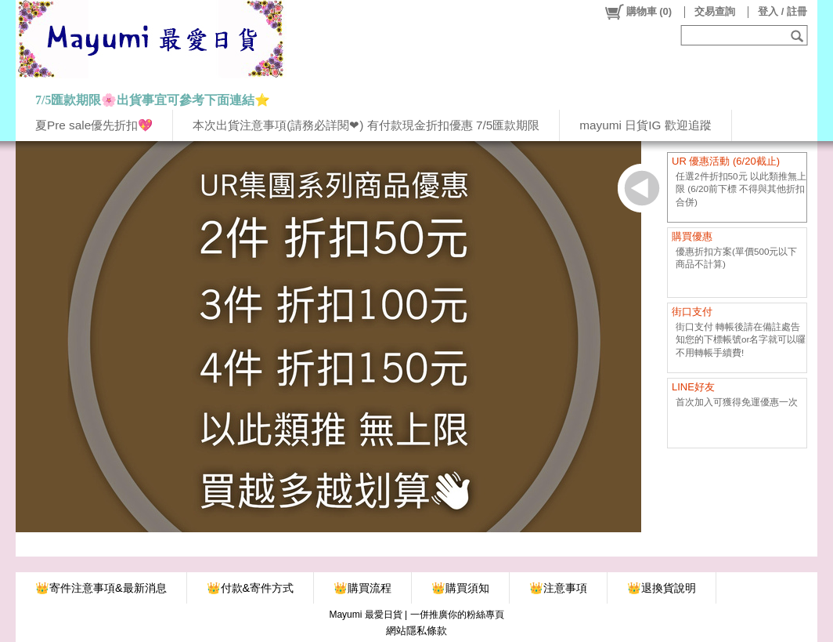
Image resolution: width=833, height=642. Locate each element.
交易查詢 (714, 11)
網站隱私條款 (416, 631)
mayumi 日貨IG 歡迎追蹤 (645, 125)
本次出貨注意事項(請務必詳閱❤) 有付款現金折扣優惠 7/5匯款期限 (366, 125)
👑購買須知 (460, 588)
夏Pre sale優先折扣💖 (94, 125)
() (638, 12)
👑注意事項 (558, 588)
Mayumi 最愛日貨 (365, 614)
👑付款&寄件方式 (250, 588)
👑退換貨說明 (661, 588)
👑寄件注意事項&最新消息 (101, 588)
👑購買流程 (362, 588)
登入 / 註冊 (782, 11)
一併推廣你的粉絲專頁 (457, 614)
